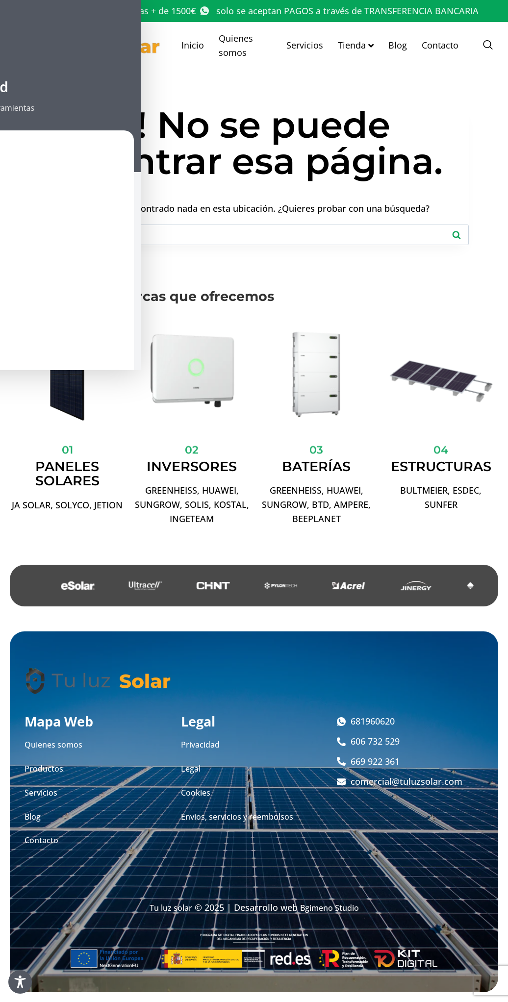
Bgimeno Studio (332, 907)
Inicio (192, 45)
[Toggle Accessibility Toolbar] (20, 982)
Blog (397, 45)
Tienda (356, 45)
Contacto (440, 45)
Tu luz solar (167, 907)
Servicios (304, 45)
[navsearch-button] (483, 45)
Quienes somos (236, 45)
